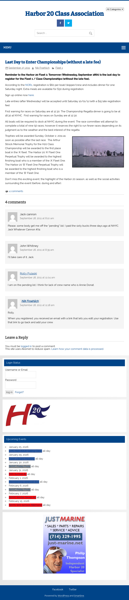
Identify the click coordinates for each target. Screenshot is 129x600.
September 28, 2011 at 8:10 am (37, 218)
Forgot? (19, 392)
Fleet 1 (59, 67)
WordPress (63, 595)
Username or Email (16, 369)
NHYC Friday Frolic (20, 466)
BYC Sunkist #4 (18, 474)
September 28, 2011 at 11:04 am (37, 277)
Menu (7, 47)
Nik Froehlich (42, 67)
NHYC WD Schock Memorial (25, 505)
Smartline (79, 595)
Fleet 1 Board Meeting (22, 458)
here (31, 95)
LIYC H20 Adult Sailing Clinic (25, 450)
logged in (26, 346)
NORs (28, 85)
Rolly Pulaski (28, 273)
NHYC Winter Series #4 (22, 497)
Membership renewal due (24, 481)
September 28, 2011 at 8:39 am (37, 250)
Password (10, 380)
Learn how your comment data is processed (77, 348)
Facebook (57, 589)
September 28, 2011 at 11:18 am (37, 305)
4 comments (16, 191)
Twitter (73, 589)
